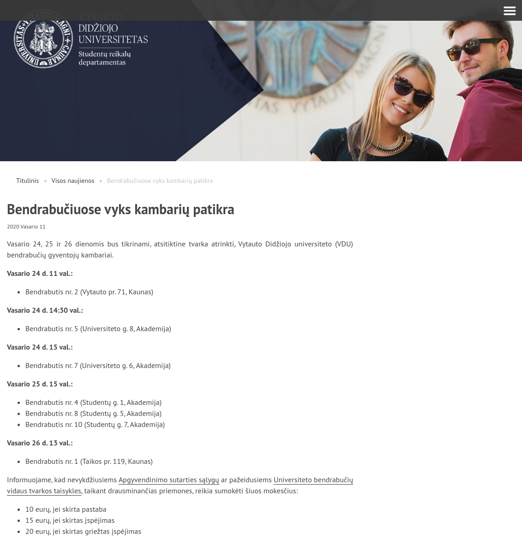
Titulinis (27, 180)
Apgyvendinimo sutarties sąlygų (169, 479)
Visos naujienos (73, 180)
